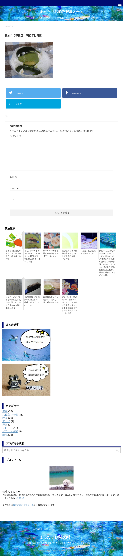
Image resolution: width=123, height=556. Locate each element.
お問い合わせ (50, 529)
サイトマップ (65, 529)
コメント (15, 136)
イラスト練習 (10, 431)
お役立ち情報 (10, 414)
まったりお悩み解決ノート (61, 12)
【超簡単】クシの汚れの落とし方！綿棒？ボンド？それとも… (32, 301)
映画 (5, 418)
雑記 (5, 434)
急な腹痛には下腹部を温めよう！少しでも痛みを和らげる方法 (69, 255)
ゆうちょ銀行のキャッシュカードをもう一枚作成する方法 (13, 255)
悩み (5, 411)
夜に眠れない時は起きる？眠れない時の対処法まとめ (50, 299)
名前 (13, 177)
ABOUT (20, 498)
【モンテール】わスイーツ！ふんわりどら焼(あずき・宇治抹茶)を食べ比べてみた (32, 256)
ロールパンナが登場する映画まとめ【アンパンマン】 (50, 253)
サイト (13, 200)
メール (14, 188)
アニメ (6, 421)
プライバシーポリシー (84, 529)
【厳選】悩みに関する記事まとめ (88, 252)
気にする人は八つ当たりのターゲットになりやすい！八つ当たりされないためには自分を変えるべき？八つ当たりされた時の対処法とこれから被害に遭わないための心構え (107, 263)
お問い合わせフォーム (23, 505)
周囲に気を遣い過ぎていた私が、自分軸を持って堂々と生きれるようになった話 (61, 543)
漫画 (5, 424)
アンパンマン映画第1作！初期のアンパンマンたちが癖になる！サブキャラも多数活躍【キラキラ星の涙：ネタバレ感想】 (70, 305)
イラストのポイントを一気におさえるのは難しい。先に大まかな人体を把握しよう (13, 302)
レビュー (7, 428)
